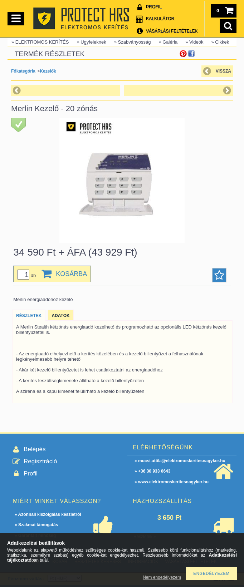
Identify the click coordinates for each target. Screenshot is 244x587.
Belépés (34, 449)
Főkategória (23, 71)
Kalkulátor (160, 18)
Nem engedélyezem (162, 577)
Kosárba (71, 273)
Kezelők (48, 71)
